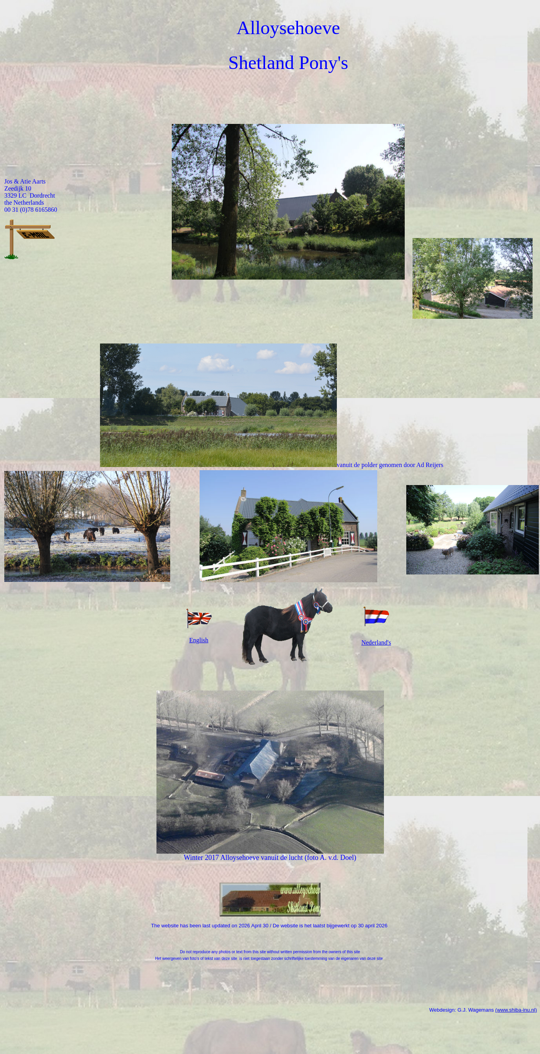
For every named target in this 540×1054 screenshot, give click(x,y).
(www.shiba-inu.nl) (516, 1011)
